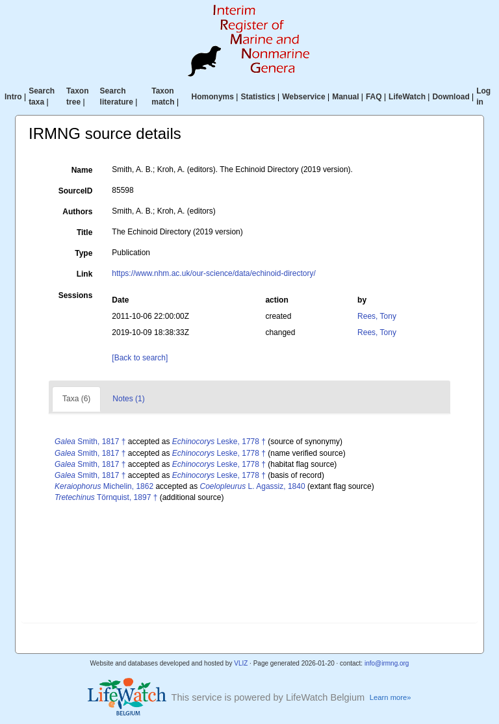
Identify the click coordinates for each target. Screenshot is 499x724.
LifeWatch (407, 96)
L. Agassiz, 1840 (252, 486)
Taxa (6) (76, 398)
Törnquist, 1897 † (106, 497)
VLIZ (241, 663)
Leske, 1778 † (219, 441)
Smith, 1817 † (90, 441)
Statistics (257, 96)
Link (85, 274)
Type (83, 253)
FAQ (374, 96)
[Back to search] (140, 357)
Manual (345, 96)
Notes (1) (128, 398)
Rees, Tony (376, 316)
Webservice (304, 96)
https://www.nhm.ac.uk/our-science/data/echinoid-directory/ (213, 273)
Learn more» (390, 697)
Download (450, 96)
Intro (13, 96)
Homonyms (213, 96)
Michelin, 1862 (104, 486)
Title (84, 232)
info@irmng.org (387, 663)
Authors (77, 211)
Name (82, 170)
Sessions (75, 295)
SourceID (75, 190)
